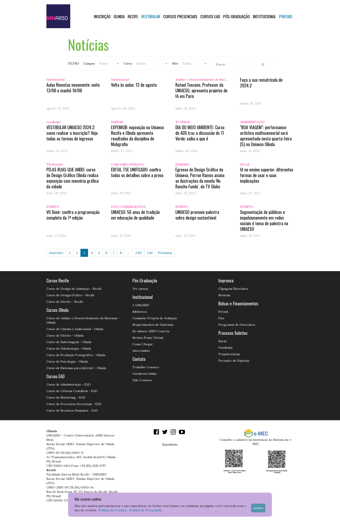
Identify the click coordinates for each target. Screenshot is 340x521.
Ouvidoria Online (144, 374)
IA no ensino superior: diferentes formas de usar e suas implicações (266, 175)
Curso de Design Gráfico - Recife (70, 295)
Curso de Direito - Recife (64, 302)
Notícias (224, 295)
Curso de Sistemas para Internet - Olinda (76, 368)
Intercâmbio (141, 351)
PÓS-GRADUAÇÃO (236, 16)
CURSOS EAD (210, 16)
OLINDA (119, 16)
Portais (285, 16)
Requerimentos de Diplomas (152, 325)
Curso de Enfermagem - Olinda (68, 342)
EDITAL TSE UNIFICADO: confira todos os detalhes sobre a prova (137, 172)
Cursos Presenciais (180, 16)
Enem (222, 341)
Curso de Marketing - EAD (65, 397)
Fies (221, 318)
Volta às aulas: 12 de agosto (134, 84)
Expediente (170, 444)
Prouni (223, 312)
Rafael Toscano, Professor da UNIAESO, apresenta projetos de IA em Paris (201, 90)
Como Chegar (142, 344)
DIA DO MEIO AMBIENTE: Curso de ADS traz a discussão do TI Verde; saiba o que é (199, 133)
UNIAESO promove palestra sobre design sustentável (197, 215)
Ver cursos (140, 289)
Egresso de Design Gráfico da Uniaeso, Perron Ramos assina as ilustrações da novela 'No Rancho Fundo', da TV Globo (199, 178)
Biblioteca (139, 312)
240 (138, 253)
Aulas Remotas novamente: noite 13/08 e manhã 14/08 (73, 87)
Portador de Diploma (233, 361)
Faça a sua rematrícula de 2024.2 (261, 83)
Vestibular (150, 16)
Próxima (165, 253)
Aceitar (258, 508)
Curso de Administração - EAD (68, 384)
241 (150, 253)
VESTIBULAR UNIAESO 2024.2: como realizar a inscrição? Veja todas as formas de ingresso (72, 133)
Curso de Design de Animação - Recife (74, 289)
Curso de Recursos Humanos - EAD (72, 410)
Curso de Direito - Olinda (64, 335)
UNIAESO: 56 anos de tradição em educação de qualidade (135, 215)
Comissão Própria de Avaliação (154, 318)
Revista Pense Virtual (147, 338)
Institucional (264, 16)
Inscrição (102, 16)
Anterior (56, 253)
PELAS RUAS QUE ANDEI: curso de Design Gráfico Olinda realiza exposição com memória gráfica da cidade (72, 178)
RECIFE (133, 16)
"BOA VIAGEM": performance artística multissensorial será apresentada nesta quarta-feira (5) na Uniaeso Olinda (266, 135)
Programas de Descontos (236, 325)
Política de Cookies (113, 510)
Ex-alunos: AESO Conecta (150, 331)
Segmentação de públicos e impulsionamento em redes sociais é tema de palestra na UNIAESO (264, 220)
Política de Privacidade (145, 510)
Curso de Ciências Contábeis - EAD (71, 391)
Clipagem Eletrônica (233, 289)
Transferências (229, 354)
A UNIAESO (140, 305)
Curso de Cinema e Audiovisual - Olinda (74, 329)
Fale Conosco (142, 380)
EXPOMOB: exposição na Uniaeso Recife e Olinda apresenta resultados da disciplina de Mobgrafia (137, 135)
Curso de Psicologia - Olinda (67, 361)
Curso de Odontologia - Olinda (68, 348)
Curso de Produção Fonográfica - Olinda (75, 355)
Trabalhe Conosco (145, 367)
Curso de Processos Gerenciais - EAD (73, 404)
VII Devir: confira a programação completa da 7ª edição (73, 215)
